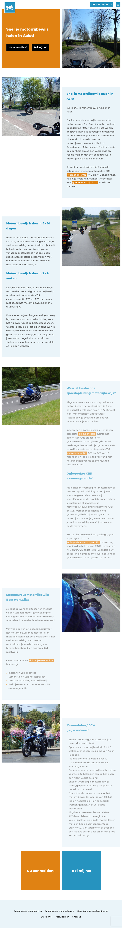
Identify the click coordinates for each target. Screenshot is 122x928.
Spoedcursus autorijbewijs (28, 911)
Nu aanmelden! (40, 871)
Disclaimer (46, 916)
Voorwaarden (62, 916)
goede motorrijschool (84, 182)
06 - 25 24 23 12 (102, 4)
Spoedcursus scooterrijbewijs (92, 911)
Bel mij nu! (81, 871)
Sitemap (76, 916)
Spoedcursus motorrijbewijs (59, 911)
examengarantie (76, 174)
